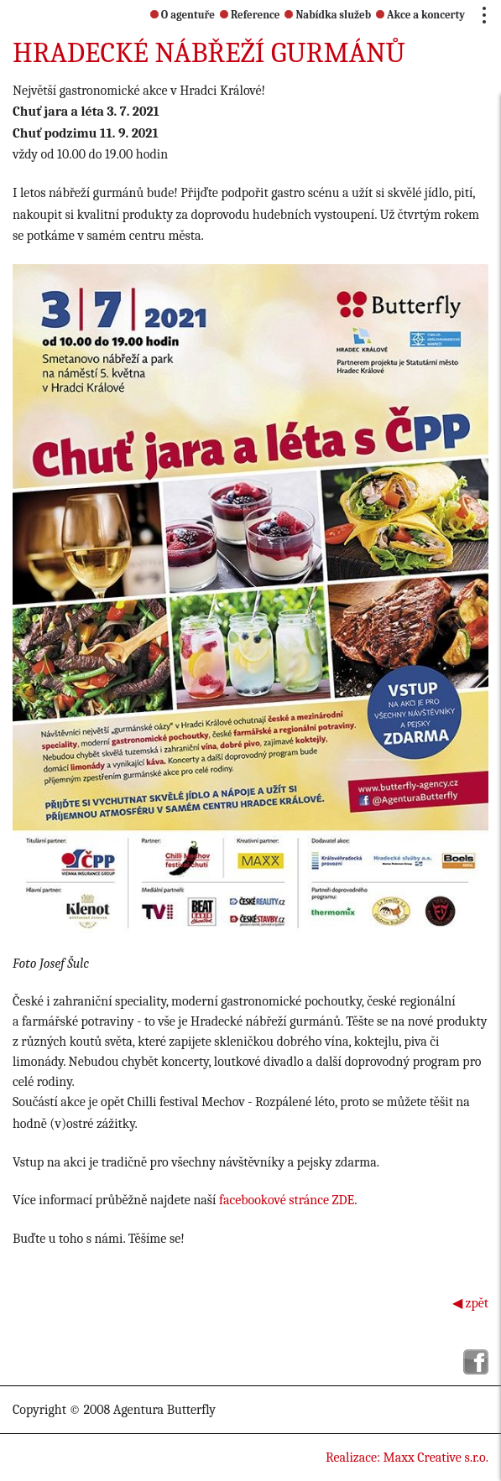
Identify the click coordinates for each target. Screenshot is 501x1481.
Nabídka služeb (327, 14)
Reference (249, 14)
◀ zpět (470, 1303)
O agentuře (182, 14)
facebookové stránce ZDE (286, 1200)
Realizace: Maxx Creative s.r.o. (407, 1457)
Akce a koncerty (420, 14)
